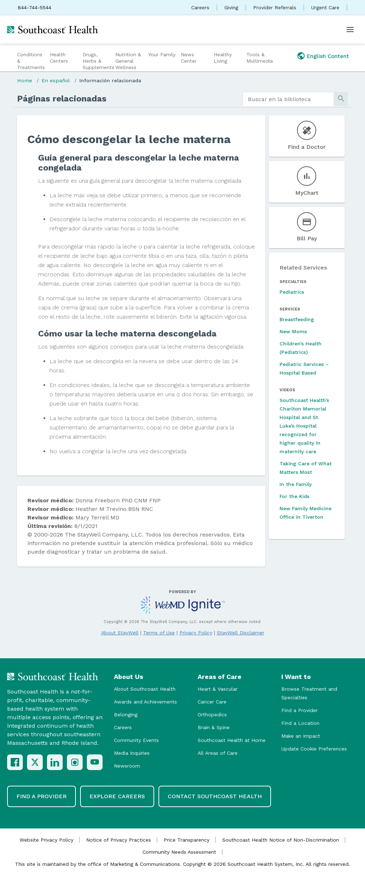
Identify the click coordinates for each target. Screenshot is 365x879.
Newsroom (127, 766)
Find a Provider (299, 710)
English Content (328, 56)
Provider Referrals (274, 7)
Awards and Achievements (145, 702)
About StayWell (120, 632)
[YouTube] (95, 762)
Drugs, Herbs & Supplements (98, 61)
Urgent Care (325, 7)
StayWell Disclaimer (240, 632)
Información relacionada (110, 80)
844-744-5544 (34, 7)
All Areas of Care (218, 753)
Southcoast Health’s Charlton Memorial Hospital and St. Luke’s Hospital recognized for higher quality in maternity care (304, 425)
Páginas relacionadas (61, 99)
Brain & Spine (214, 727)
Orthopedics (212, 714)
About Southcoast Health (145, 689)
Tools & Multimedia (259, 58)
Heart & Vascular (218, 689)
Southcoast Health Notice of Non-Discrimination (280, 840)
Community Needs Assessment (179, 852)
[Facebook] (15, 762)
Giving (231, 7)
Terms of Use (159, 632)
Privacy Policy (195, 632)
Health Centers (59, 58)
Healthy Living (223, 58)
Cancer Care (212, 702)
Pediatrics (292, 292)
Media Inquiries (132, 753)
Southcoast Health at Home (232, 740)
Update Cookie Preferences (314, 749)
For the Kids (294, 496)
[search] (288, 99)
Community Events (136, 740)
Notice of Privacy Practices (118, 840)
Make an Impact (300, 736)
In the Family (296, 484)
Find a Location (300, 723)
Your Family (162, 54)
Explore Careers (117, 796)
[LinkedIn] (55, 762)
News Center (189, 58)
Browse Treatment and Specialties (309, 693)
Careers (200, 7)
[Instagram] (75, 762)
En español (56, 80)
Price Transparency (186, 840)
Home (24, 80)
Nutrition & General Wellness (128, 61)
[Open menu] (350, 29)
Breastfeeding (297, 319)
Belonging (125, 714)
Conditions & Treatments (31, 61)
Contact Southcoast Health (215, 796)
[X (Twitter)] (35, 762)
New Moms (293, 331)
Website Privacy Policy (46, 840)
